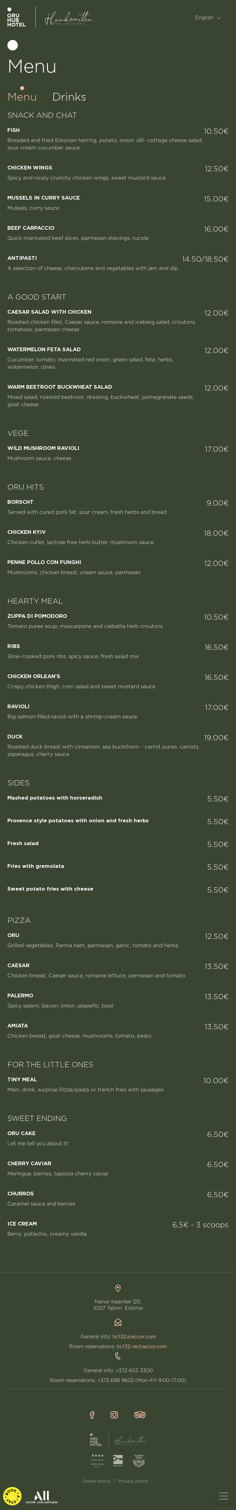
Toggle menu (226, 1496)
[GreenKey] (118, 1460)
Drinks (69, 97)
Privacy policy (133, 1481)
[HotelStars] (97, 1460)
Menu (22, 97)
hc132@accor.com (134, 1337)
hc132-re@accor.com (142, 1347)
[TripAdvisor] (139, 1460)
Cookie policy (96, 1481)
